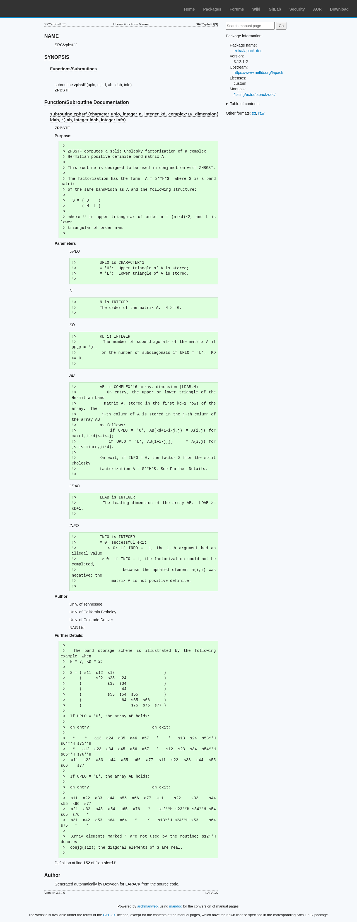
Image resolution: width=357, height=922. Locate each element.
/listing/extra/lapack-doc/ (255, 94)
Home (189, 9)
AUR (317, 9)
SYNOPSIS (56, 57)
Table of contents (245, 103)
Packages (212, 9)
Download (339, 9)
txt (254, 113)
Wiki (256, 9)
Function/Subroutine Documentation (86, 102)
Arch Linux (30, 8)
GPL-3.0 (109, 915)
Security (297, 9)
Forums (237, 9)
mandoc (175, 906)
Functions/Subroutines (73, 68)
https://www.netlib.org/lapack (258, 72)
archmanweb (147, 906)
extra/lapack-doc (248, 51)
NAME (51, 36)
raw (261, 113)
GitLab (275, 9)
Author (52, 875)
